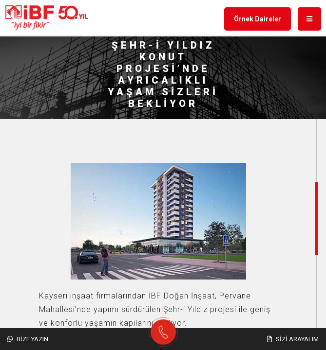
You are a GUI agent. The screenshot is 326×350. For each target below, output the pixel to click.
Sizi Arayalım (293, 339)
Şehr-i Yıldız (185, 309)
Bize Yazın (27, 339)
